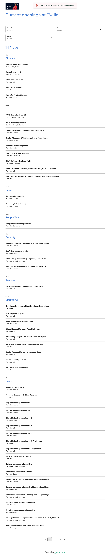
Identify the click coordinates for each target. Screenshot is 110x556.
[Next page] (64, 539)
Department (61, 28)
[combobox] (7, 39)
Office (9, 36)
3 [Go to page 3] (60, 539)
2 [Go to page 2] (54, 539)
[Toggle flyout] (100, 29)
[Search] (29, 31)
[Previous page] (45, 539)
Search (9, 28)
